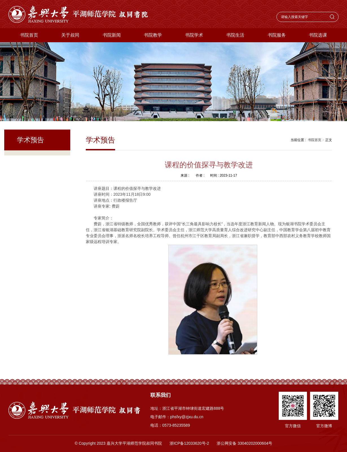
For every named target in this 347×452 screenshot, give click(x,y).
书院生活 (235, 35)
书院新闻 (112, 35)
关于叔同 (70, 35)
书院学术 (194, 35)
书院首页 (29, 35)
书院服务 (277, 35)
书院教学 (153, 35)
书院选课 (318, 35)
